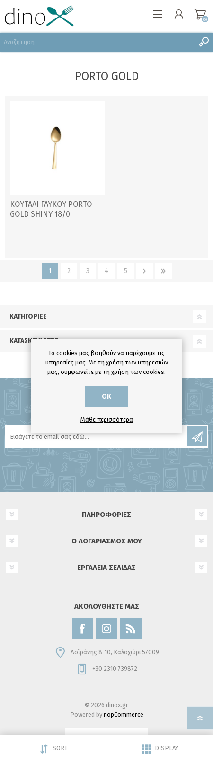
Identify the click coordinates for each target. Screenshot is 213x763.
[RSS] (131, 628)
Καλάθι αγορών (200, 14)
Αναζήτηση (203, 42)
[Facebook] (82, 628)
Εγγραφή (197, 436)
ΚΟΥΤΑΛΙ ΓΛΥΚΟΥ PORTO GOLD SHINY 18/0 (51, 209)
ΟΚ (106, 396)
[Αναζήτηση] (97, 42)
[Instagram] (106, 628)
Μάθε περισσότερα (106, 419)
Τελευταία (163, 271)
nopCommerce (123, 714)
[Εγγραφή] (96, 436)
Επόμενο (144, 271)
